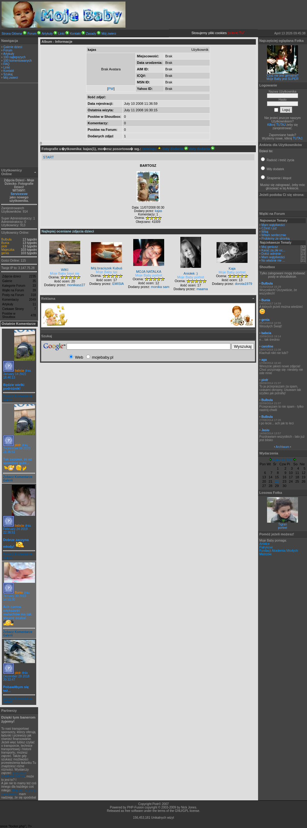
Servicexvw (19, 194)
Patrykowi (266, 547)
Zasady (91, 33)
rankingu (152, 149)
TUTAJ (297, 138)
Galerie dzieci (12, 47)
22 (277, 481)
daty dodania (175, 149)
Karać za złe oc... (273, 250)
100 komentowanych (17, 60)
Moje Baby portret (148, 275)
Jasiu (265, 430)
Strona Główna (12, 33)
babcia (19, 370)
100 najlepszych (14, 57)
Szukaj (8, 74)
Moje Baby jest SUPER (283, 79)
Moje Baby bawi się (64, 273)
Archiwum (282, 447)
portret (282, 527)
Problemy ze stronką (275, 238)
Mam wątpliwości (273, 225)
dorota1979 (243, 284)
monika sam (160, 287)
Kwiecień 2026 (282, 460)
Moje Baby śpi (106, 272)
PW (111, 89)
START (48, 157)
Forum (32, 33)
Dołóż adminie (271, 253)
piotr (4, 246)
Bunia (5, 243)
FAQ (6, 64)
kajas (158, 211)
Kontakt (75, 33)
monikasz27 (76, 285)
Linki (61, 33)
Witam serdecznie (273, 235)
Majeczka (7, 249)
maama (202, 289)
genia (5, 253)
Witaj (264, 231)
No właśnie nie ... (273, 260)
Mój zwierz (109, 33)
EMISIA (118, 284)
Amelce (264, 544)
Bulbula (6, 239)
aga (264, 359)
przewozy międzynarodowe (13, 774)
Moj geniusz (269, 247)
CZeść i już (269, 228)
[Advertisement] (19, 126)
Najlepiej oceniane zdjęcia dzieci (68, 231)
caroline (267, 346)
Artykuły (47, 33)
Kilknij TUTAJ (276, 124)
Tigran (282, 524)
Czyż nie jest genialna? (283, 75)
